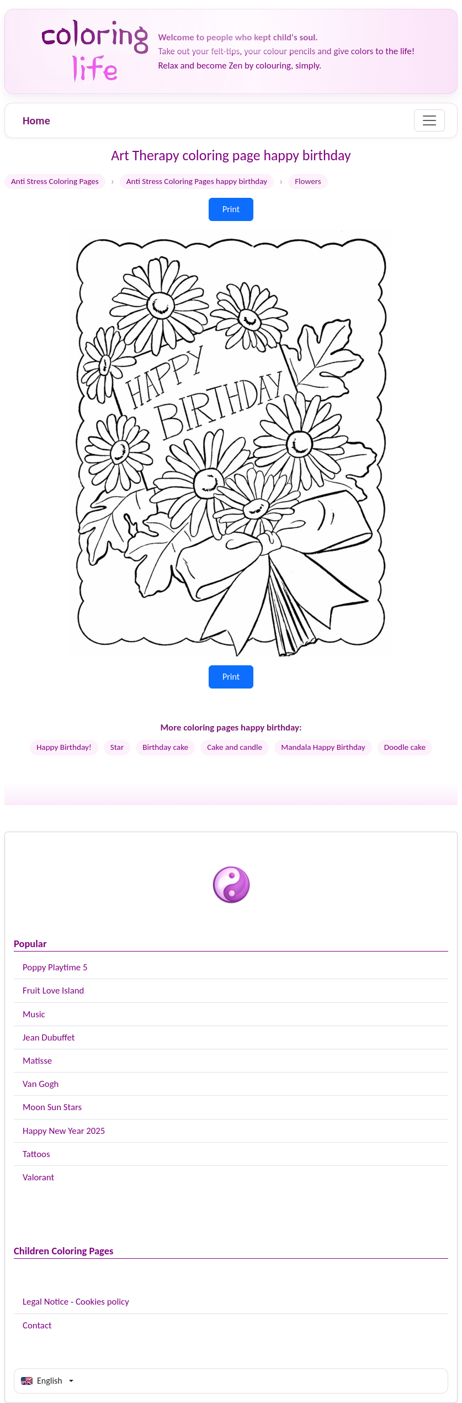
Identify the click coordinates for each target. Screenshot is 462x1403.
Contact (37, 1325)
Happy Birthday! (64, 747)
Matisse (37, 1060)
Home (36, 120)
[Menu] (429, 120)
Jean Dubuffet (49, 1037)
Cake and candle (234, 747)
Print (231, 209)
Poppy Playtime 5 (55, 967)
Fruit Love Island (53, 990)
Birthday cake (165, 747)
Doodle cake (405, 747)
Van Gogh (41, 1084)
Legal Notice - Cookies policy (76, 1301)
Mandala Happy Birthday (323, 747)
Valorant (38, 1177)
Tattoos (36, 1154)
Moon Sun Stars (52, 1107)
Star (117, 747)
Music (34, 1014)
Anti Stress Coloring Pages (55, 181)
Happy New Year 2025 (64, 1131)
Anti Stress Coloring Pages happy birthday (196, 181)
